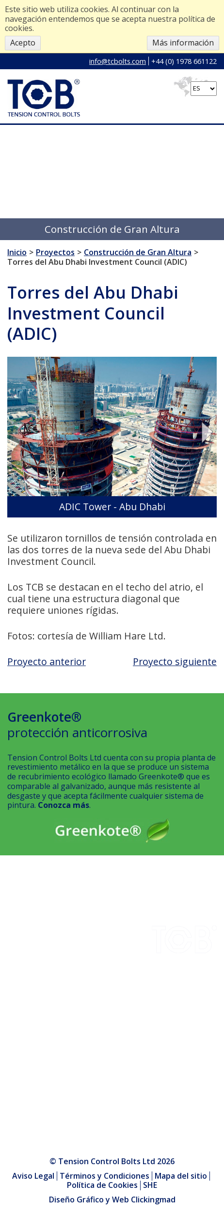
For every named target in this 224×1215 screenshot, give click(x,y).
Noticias (22, 1009)
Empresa (23, 938)
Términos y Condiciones (104, 1175)
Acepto (22, 42)
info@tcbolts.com (117, 61)
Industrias (25, 902)
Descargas (26, 914)
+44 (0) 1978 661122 (184, 61)
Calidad (20, 950)
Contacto (23, 962)
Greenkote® (30, 986)
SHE (14, 998)
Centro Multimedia (41, 1034)
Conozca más (63, 805)
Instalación (27, 974)
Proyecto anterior (46, 661)
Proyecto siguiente (175, 661)
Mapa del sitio (181, 1175)
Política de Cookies (102, 1185)
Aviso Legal (33, 1175)
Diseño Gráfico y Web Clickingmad (112, 1200)
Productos (26, 1022)
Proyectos (25, 926)
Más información (183, 42)
